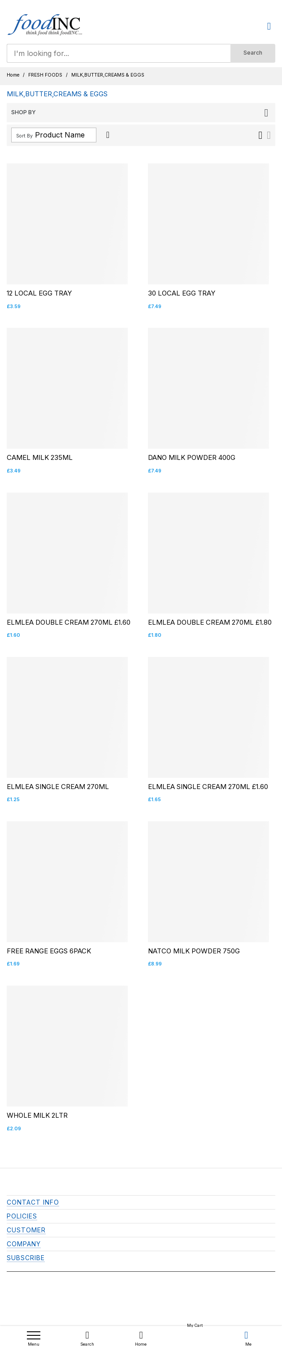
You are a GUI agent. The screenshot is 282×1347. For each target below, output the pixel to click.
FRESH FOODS (46, 75)
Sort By (24, 136)
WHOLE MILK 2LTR (37, 1115)
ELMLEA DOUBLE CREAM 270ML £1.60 (68, 622)
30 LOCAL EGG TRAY (181, 293)
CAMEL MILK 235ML (40, 457)
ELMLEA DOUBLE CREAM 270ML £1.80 (210, 622)
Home (14, 75)
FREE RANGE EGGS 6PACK (49, 951)
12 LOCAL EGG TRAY (39, 293)
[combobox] (118, 53)
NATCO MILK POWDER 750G (194, 951)
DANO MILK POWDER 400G (191, 457)
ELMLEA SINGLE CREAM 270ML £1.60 (208, 786)
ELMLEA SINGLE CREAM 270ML (58, 786)
